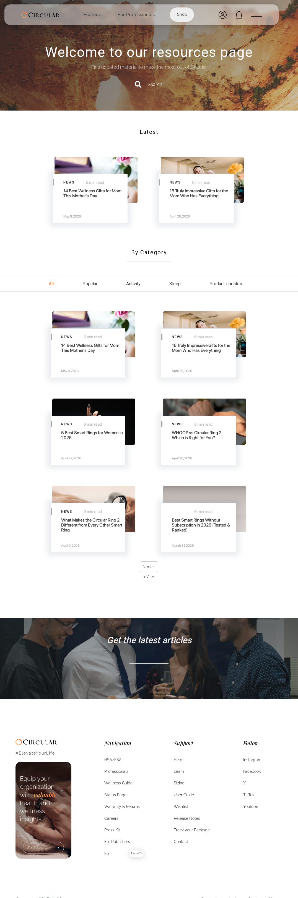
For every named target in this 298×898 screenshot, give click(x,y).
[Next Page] (149, 566)
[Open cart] (239, 15)
